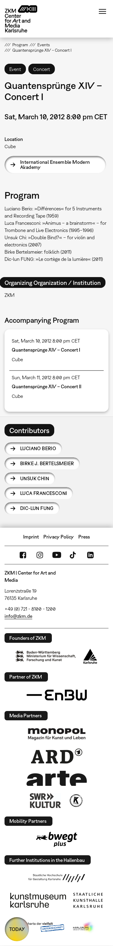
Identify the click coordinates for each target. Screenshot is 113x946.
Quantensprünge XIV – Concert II (46, 386)
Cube (10, 146)
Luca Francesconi (43, 493)
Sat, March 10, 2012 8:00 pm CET (46, 340)
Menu (102, 11)
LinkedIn (90, 555)
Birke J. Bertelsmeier (47, 463)
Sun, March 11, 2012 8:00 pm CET (46, 377)
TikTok (73, 555)
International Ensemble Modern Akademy (55, 164)
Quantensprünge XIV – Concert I (46, 349)
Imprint (31, 536)
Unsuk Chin (34, 478)
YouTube (57, 555)
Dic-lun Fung (37, 508)
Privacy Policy (58, 536)
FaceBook (23, 555)
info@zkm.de (18, 616)
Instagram (40, 555)
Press (84, 536)
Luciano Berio (38, 448)
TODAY (17, 929)
